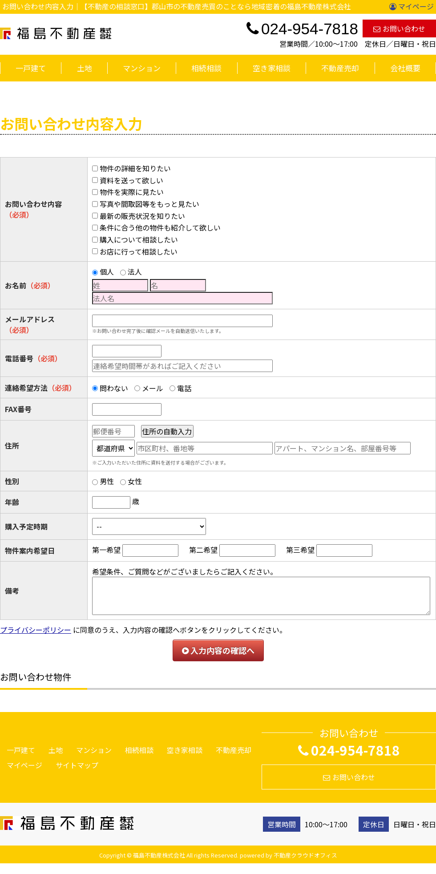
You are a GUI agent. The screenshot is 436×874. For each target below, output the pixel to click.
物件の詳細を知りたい (135, 168)
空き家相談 (272, 67)
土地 (84, 67)
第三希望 (300, 549)
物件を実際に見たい (132, 191)
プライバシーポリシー (35, 629)
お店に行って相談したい (139, 251)
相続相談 (206, 67)
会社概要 (405, 67)
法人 (135, 271)
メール (152, 388)
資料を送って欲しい (131, 180)
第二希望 (203, 549)
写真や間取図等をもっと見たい (149, 203)
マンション (142, 67)
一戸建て (31, 67)
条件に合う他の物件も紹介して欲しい (160, 227)
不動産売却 (340, 67)
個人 (107, 271)
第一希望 (106, 549)
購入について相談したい (139, 239)
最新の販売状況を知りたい (142, 215)
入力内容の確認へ (218, 650)
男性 (107, 481)
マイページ (411, 6)
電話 (184, 388)
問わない (114, 388)
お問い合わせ (399, 28)
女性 (135, 481)
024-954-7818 (349, 750)
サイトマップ (77, 765)
